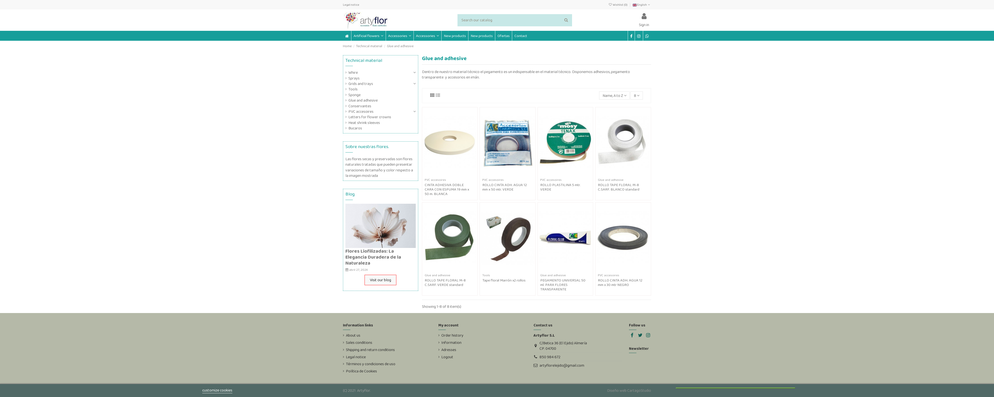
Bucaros (355, 128)
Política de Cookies (361, 371)
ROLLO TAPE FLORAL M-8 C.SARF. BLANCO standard (618, 187)
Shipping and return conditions (370, 350)
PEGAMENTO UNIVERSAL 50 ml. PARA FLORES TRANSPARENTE (562, 285)
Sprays (354, 78)
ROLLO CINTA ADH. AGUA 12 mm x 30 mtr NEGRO (620, 282)
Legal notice (351, 4)
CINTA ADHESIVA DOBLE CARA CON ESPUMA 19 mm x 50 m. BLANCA (447, 189)
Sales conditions (359, 342)
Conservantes (359, 106)
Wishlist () (618, 4)
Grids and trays (360, 83)
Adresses (448, 350)
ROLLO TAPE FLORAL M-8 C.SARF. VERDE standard (445, 282)
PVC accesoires (360, 111)
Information (451, 342)
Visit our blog (380, 280)
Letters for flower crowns (369, 117)
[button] (400, 36)
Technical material (363, 60)
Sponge (354, 95)
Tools (353, 89)
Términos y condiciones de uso (370, 364)
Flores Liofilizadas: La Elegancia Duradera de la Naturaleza (373, 257)
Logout (447, 357)
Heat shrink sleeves (364, 122)
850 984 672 (549, 357)
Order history (452, 335)
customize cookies (217, 390)
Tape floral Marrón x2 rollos (504, 280)
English (642, 4)
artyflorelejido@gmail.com (561, 365)
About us (353, 335)
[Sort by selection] (614, 95)
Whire (353, 72)
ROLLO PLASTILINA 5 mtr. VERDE (560, 187)
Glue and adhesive (363, 100)
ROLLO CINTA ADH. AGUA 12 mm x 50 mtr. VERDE (504, 187)
